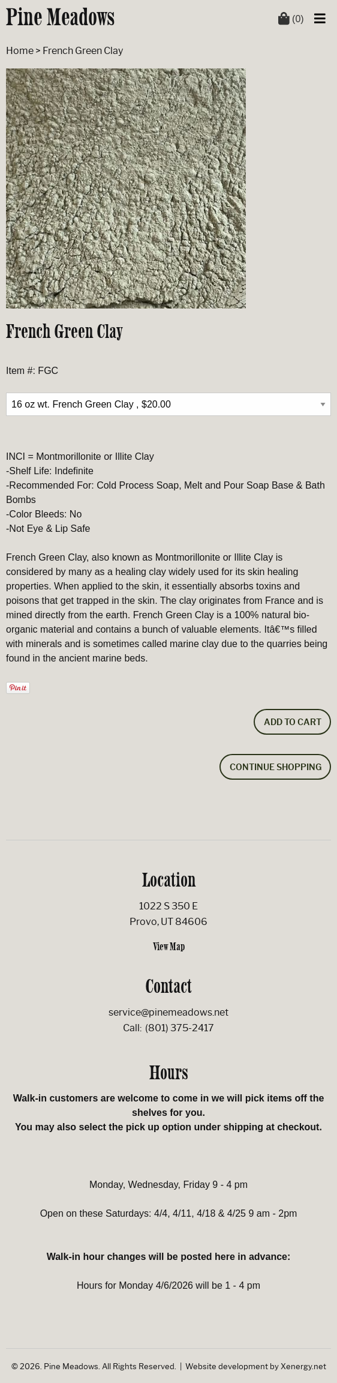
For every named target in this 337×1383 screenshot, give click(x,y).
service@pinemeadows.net (168, 1012)
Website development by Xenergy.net (255, 1366)
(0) (291, 19)
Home (20, 50)
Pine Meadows (60, 16)
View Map (169, 946)
